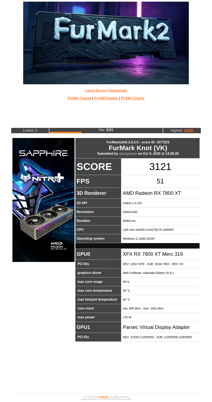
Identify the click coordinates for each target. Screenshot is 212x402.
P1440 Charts (106, 98)
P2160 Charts (133, 98)
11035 (188, 130)
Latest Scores (96, 90)
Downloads (118, 90)
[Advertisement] (106, 113)
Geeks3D (103, 396)
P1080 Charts (79, 98)
